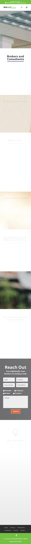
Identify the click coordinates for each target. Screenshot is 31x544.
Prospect (17, 393)
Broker (6, 393)
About (6, 527)
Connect (15, 530)
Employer (18, 391)
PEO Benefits (21, 527)
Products (12, 527)
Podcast (22, 530)
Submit (16, 411)
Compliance (7, 530)
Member (7, 391)
